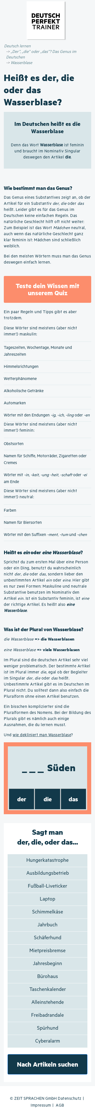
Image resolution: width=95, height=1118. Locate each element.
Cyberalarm (47, 1041)
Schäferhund (47, 938)
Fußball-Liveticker (47, 886)
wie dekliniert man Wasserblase (42, 735)
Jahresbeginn (47, 964)
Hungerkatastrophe (47, 860)
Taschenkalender (47, 989)
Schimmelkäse (47, 912)
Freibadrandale (47, 1015)
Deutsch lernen (17, 46)
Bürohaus (47, 977)
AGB (60, 1105)
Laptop (47, 899)
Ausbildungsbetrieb (47, 873)
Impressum (41, 1105)
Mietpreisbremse (47, 951)
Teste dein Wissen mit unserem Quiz (47, 289)
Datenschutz (70, 1098)
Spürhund (47, 1028)
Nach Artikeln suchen (47, 1064)
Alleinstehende (47, 1002)
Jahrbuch (47, 925)
